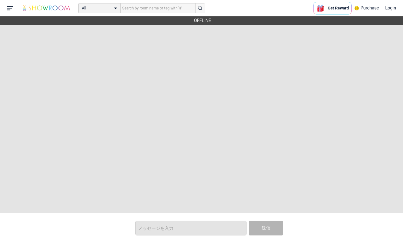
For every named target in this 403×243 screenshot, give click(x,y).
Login (390, 7)
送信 (266, 227)
